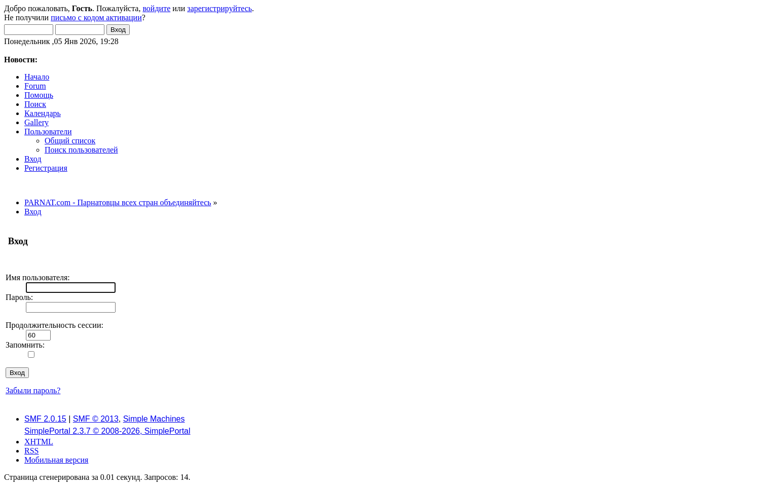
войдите (156, 8)
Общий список (70, 140)
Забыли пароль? (33, 390)
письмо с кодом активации (96, 17)
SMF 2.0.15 (45, 418)
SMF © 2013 (96, 418)
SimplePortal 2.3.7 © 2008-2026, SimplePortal (107, 431)
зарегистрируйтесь (219, 8)
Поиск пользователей (81, 149)
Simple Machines (154, 418)
